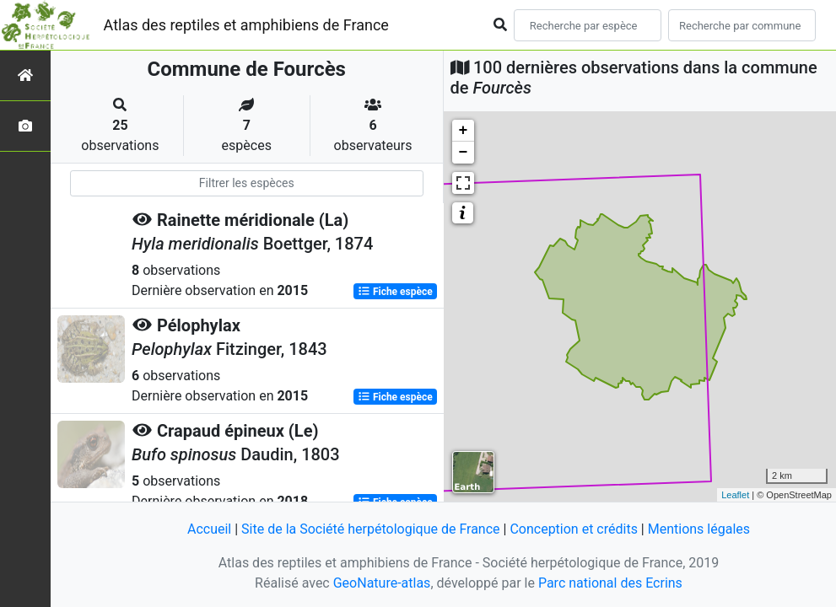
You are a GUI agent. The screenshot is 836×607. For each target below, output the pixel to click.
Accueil (209, 529)
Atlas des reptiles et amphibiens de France (246, 25)
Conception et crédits (574, 529)
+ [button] (463, 131)
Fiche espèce (395, 292)
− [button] (463, 152)
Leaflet (735, 495)
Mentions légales (699, 529)
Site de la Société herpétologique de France (370, 529)
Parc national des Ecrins (610, 583)
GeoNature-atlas (382, 583)
